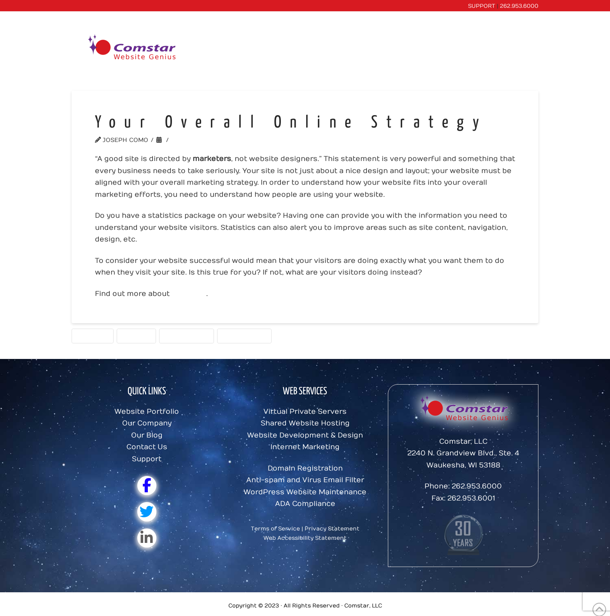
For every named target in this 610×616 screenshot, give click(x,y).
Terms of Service (275, 528)
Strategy (136, 335)
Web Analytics (186, 335)
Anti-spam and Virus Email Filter (305, 480)
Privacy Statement (332, 528)
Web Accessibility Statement (305, 538)
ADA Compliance (305, 504)
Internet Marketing (305, 447)
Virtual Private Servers (305, 412)
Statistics (92, 335)
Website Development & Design (305, 435)
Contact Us (146, 447)
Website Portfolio (146, 412)
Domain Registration (305, 468)
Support (146, 459)
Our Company (147, 423)
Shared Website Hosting (305, 423)
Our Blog (147, 435)
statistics (189, 294)
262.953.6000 (519, 6)
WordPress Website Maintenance (305, 492)
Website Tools (198, 140)
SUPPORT (481, 6)
